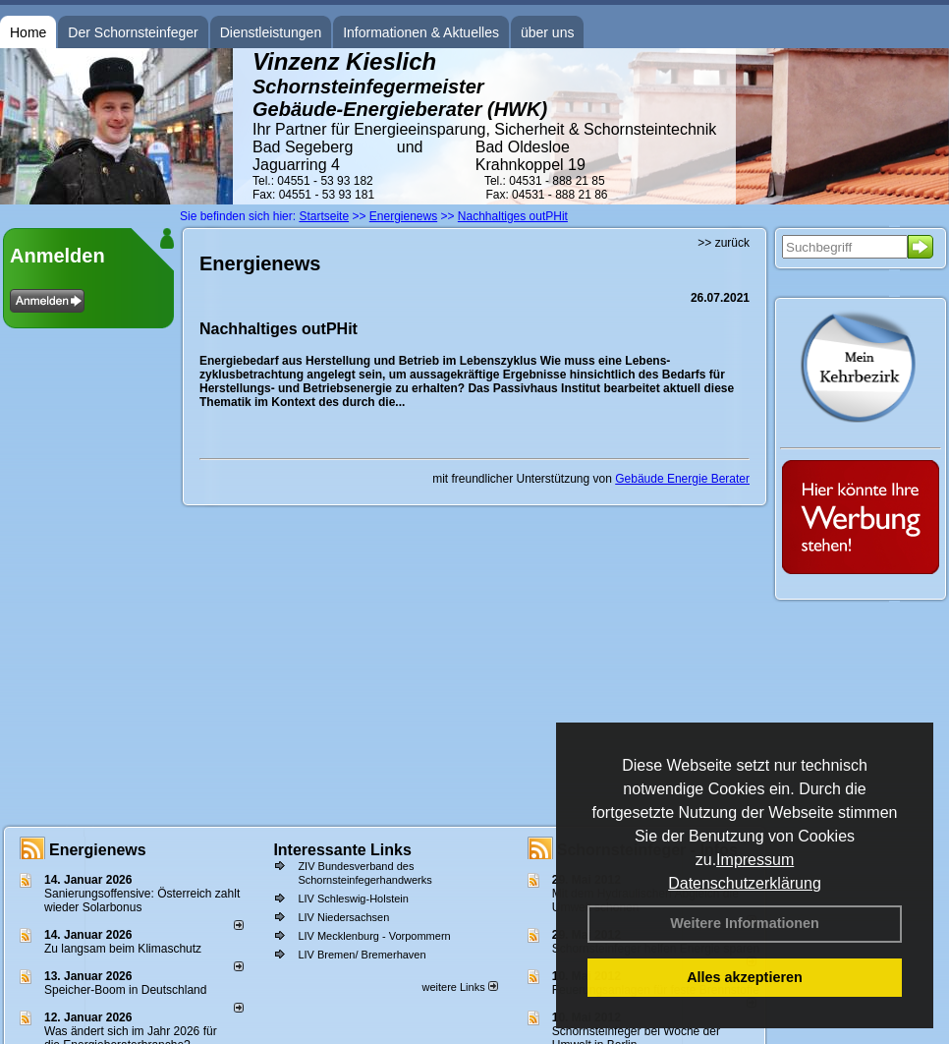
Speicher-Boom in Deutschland (125, 990)
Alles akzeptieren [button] (745, 977)
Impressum (755, 859)
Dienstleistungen (271, 32)
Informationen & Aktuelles (421, 32)
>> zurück (724, 243)
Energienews (97, 849)
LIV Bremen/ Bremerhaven (361, 954)
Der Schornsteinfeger (132, 32)
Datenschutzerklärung (744, 883)
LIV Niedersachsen (343, 917)
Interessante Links (342, 849)
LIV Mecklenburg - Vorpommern (374, 936)
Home (28, 32)
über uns (547, 32)
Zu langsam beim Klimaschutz (122, 949)
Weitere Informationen (744, 923)
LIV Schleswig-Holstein (353, 898)
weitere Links (459, 987)
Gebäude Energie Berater (682, 479)
